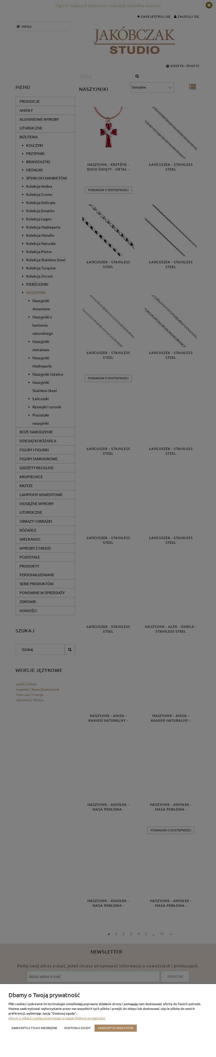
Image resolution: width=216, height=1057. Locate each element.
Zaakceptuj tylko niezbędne (34, 1028)
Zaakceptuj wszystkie (116, 1028)
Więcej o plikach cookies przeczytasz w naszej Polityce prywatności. (57, 1018)
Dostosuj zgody (77, 1028)
